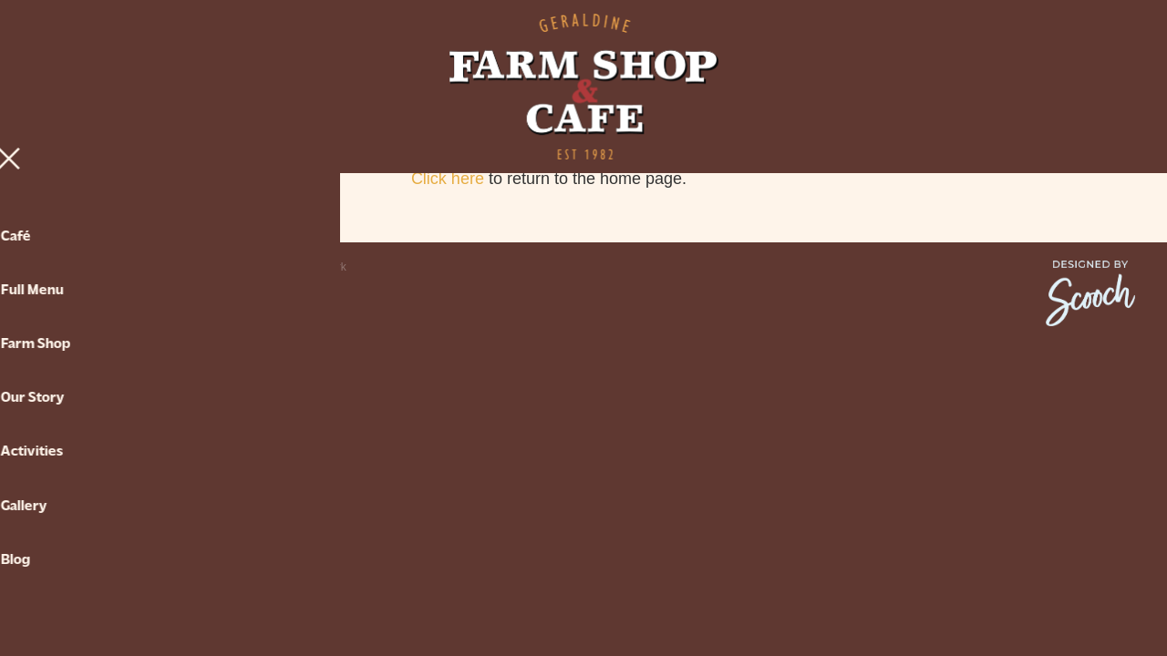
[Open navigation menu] (170, 86)
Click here (447, 178)
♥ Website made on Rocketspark (267, 267)
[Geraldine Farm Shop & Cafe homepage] (583, 86)
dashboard (153, 267)
